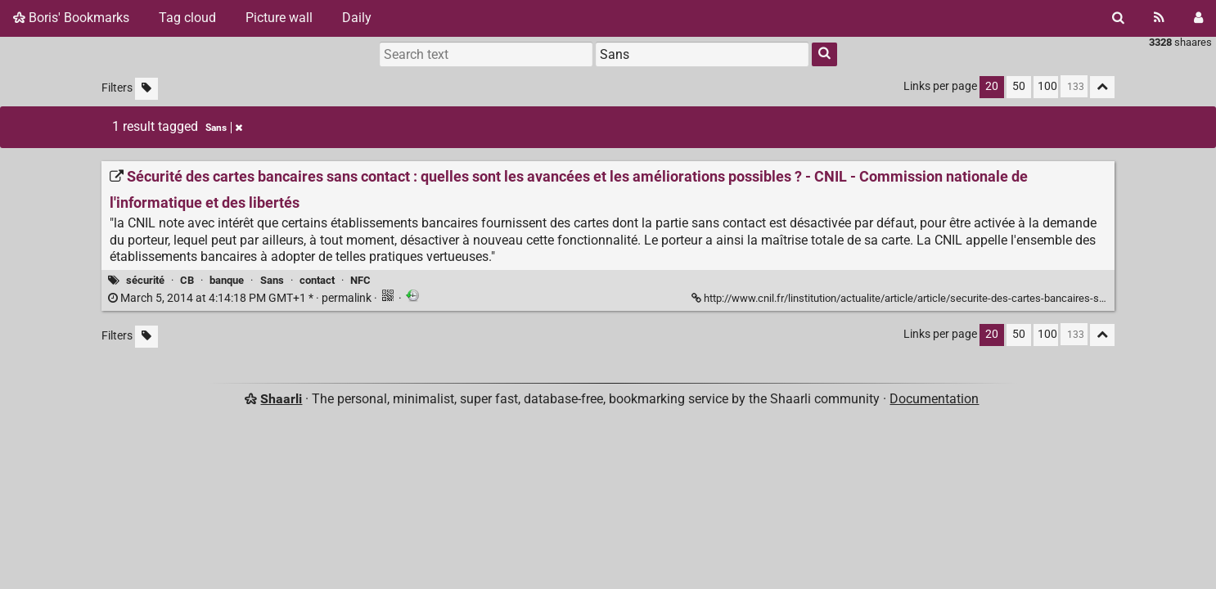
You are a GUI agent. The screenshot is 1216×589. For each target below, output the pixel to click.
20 (991, 86)
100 (1047, 86)
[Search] (1118, 18)
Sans (272, 280)
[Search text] (486, 54)
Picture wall (279, 17)
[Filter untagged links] (146, 89)
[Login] (1198, 18)
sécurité (145, 280)
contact (317, 280)
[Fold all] (1102, 87)
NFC (360, 280)
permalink (241, 298)
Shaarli (281, 399)
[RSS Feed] (1159, 18)
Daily (357, 17)
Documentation (934, 399)
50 (1018, 86)
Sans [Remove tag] (223, 127)
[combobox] (702, 54)
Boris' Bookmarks (71, 17)
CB (187, 280)
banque (226, 280)
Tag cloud (187, 17)
